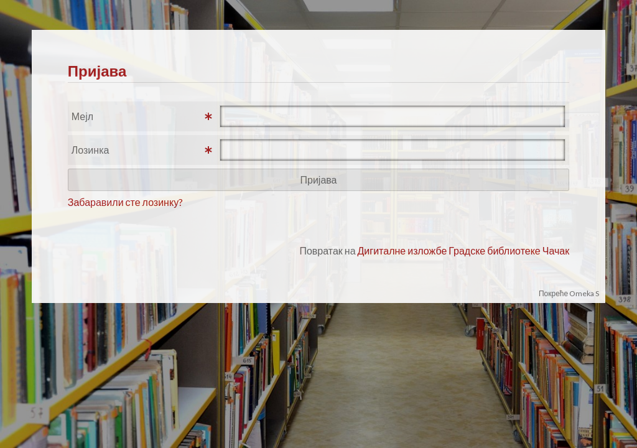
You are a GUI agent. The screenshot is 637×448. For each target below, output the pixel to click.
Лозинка (90, 150)
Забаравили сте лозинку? (125, 202)
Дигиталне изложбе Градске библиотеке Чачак (464, 250)
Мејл (82, 116)
